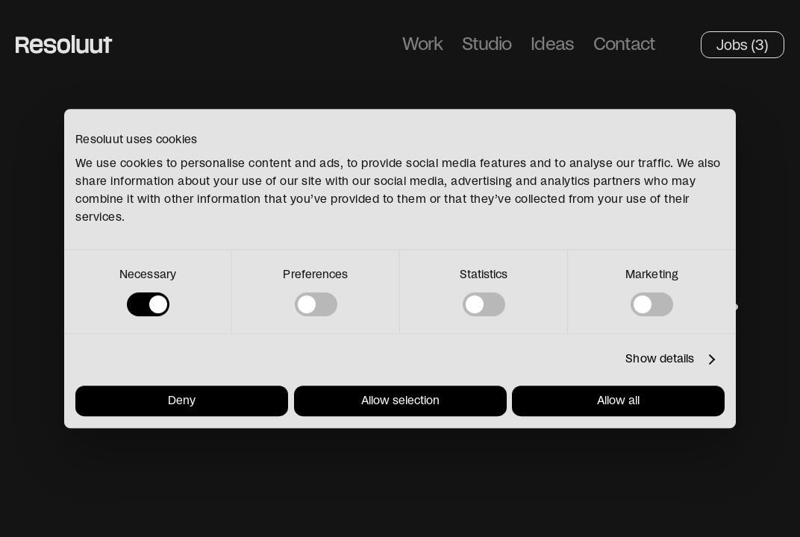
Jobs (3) (742, 44)
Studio (486, 45)
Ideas (552, 45)
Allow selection (400, 400)
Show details (659, 359)
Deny (182, 400)
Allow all (618, 400)
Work (422, 45)
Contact (624, 45)
